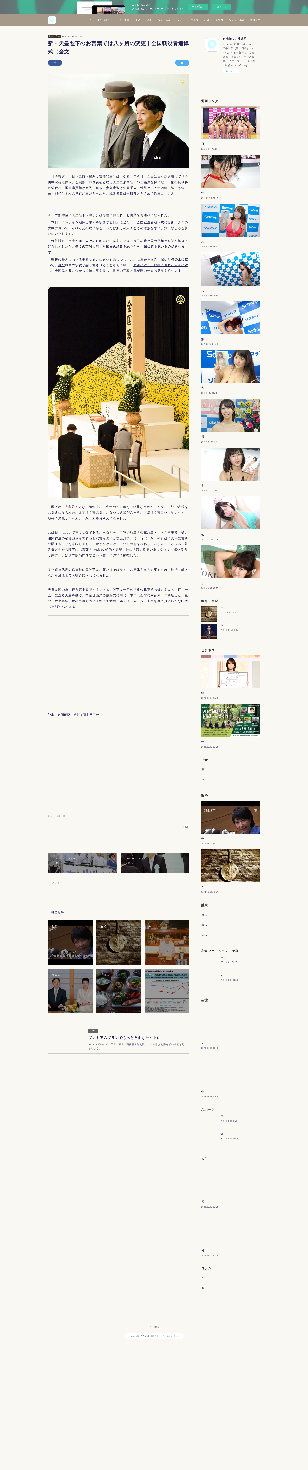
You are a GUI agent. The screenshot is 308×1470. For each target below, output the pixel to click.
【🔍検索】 (139, 20)
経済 (184, 20)
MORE (253, 20)
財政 (173, 20)
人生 (214, 20)
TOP (123, 20)
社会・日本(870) (56, 816)
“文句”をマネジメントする (217, 1401)
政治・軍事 (158, 20)
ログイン (221, 6)
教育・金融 (199, 20)
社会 (242, 20)
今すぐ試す (198, 6)
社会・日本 (54, 36)
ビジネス (228, 20)
